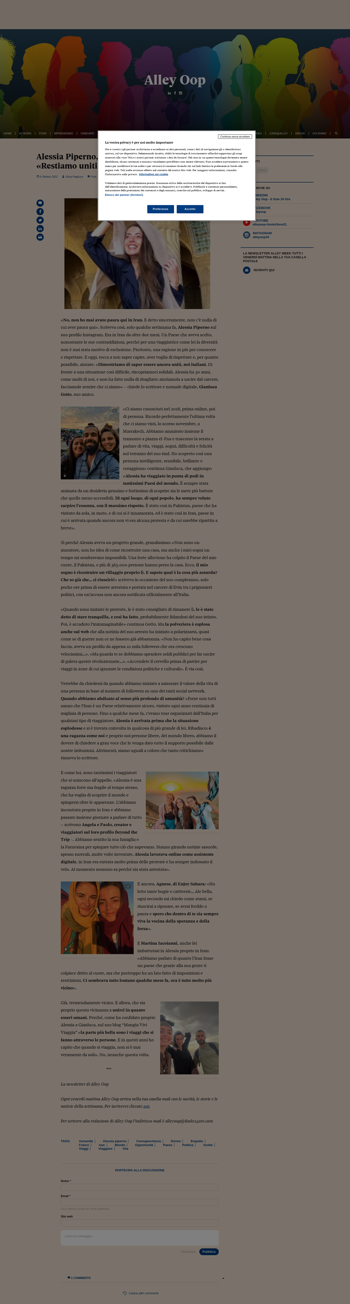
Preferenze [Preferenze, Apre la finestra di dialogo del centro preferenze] (160, 208)
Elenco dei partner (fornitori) (124, 194)
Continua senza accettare (235, 136)
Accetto (190, 208)
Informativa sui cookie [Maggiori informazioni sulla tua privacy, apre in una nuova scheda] (153, 174)
